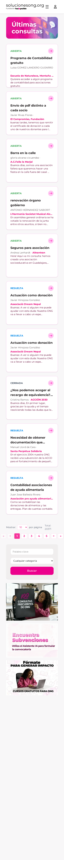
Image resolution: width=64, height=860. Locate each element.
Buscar (32, 570)
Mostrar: (11, 527)
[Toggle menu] (47, 6)
